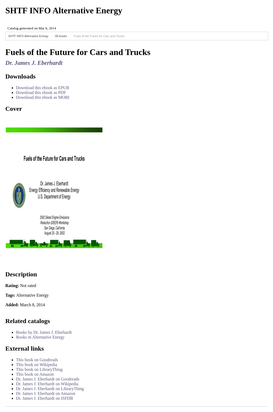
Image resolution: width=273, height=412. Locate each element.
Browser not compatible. (45, 26)
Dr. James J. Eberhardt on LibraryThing (50, 388)
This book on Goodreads (37, 360)
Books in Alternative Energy (40, 337)
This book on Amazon (35, 374)
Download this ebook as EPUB (42, 87)
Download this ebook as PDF (41, 92)
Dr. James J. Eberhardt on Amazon (45, 393)
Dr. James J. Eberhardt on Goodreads (47, 379)
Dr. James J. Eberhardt (33, 63)
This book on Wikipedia (36, 364)
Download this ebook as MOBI (42, 97)
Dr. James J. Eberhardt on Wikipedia (47, 384)
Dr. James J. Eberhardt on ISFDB (44, 398)
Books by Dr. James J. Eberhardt (44, 332)
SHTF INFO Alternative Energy (28, 36)
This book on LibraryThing (39, 369)
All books (61, 36)
